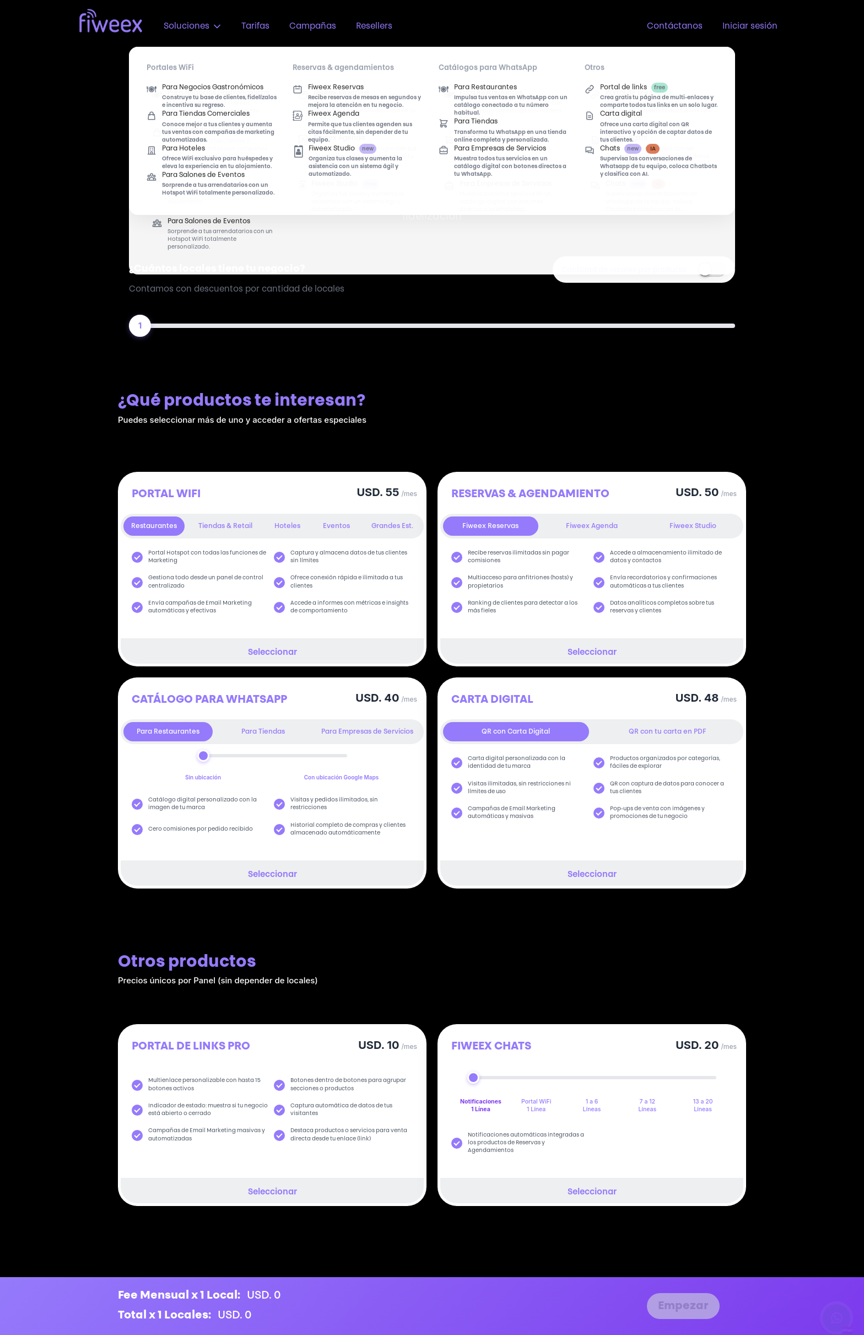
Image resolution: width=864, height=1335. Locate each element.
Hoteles (287, 526)
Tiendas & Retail (225, 526)
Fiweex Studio (692, 526)
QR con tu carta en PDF (667, 732)
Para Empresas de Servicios (367, 732)
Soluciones (193, 26)
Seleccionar (272, 653)
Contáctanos (675, 27)
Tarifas (255, 27)
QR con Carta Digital (516, 732)
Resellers (374, 27)
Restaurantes (154, 526)
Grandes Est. (392, 526)
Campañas (312, 27)
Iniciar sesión (749, 27)
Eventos (336, 526)
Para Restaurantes (168, 732)
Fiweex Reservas (490, 526)
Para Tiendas (263, 732)
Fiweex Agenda (592, 526)
